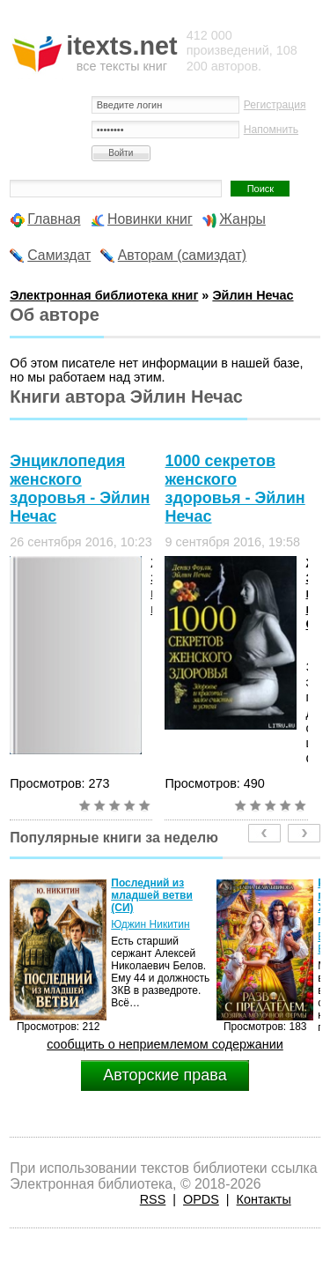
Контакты (264, 1199)
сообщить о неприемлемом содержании (165, 1044)
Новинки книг (150, 218)
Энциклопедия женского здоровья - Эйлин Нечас (80, 488)
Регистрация (275, 105)
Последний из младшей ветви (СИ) (152, 895)
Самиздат (59, 255)
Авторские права (164, 1075)
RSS (153, 1199)
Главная (53, 218)
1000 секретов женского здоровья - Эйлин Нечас (234, 488)
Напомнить (271, 129)
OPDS (201, 1199)
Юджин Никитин (150, 924)
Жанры (242, 218)
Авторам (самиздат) (182, 255)
